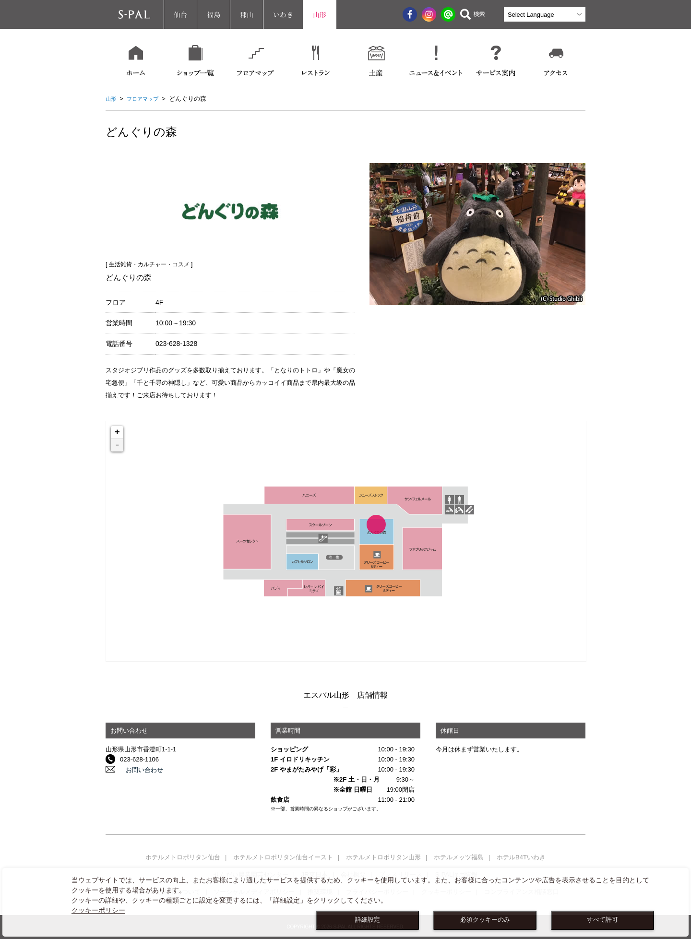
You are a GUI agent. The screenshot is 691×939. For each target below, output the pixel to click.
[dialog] (345, 902)
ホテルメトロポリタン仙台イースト (283, 857)
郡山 (246, 14)
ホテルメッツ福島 (459, 857)
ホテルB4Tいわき (521, 857)
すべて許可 (602, 919)
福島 (213, 14)
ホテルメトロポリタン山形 (383, 857)
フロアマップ (147, 98)
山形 (319, 14)
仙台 (180, 14)
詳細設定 (367, 919)
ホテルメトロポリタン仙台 (182, 857)
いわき (283, 14)
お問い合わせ (138, 769)
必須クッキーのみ (485, 919)
